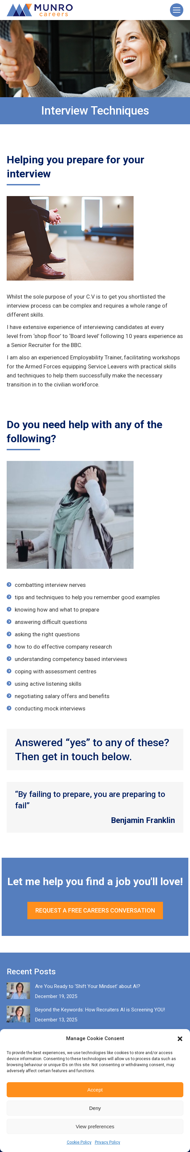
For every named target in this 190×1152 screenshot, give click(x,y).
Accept (95, 1090)
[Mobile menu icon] (176, 10)
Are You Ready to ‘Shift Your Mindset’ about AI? (87, 986)
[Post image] (18, 990)
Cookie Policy (79, 1142)
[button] (180, 1038)
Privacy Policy (107, 1142)
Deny (95, 1108)
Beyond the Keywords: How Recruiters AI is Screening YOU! (100, 1010)
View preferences (95, 1126)
